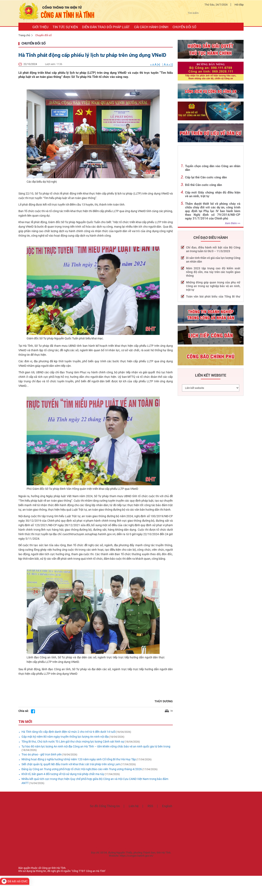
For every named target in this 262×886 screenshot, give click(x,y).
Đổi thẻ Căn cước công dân (203, 185)
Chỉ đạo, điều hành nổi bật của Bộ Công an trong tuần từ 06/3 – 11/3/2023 (213, 249)
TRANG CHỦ (38, 799)
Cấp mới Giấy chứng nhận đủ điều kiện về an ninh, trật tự (212, 194)
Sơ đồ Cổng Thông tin (105, 806)
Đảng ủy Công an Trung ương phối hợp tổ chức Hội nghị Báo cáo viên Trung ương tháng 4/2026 (81, 769)
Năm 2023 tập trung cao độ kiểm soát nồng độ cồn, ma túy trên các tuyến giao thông (213, 272)
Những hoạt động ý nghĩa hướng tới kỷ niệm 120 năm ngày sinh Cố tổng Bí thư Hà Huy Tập (78, 759)
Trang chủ (24, 35)
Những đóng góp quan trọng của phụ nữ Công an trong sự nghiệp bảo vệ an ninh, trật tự (213, 286)
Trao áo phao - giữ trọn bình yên (41, 754)
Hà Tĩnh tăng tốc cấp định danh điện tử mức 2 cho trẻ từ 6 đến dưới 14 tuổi (68, 731)
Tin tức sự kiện (92, 799)
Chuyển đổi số (43, 35)
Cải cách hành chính (184, 799)
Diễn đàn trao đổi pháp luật (136, 799)
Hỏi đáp (239, 4)
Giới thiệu (63, 799)
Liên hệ (134, 806)
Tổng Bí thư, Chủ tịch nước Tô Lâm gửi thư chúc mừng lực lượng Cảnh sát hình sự (72, 741)
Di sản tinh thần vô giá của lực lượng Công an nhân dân (213, 259)
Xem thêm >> (232, 223)
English (167, 806)
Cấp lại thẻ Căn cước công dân (206, 177)
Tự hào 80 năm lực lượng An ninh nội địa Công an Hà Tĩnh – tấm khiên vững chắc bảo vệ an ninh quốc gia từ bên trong (95, 746)
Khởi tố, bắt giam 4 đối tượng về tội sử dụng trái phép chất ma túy (62, 774)
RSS (150, 806)
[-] (168, 64)
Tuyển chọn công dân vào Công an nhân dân (212, 168)
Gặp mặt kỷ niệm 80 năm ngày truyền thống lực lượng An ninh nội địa (65, 736)
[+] (155, 64)
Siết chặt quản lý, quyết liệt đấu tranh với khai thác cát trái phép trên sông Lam (70, 764)
